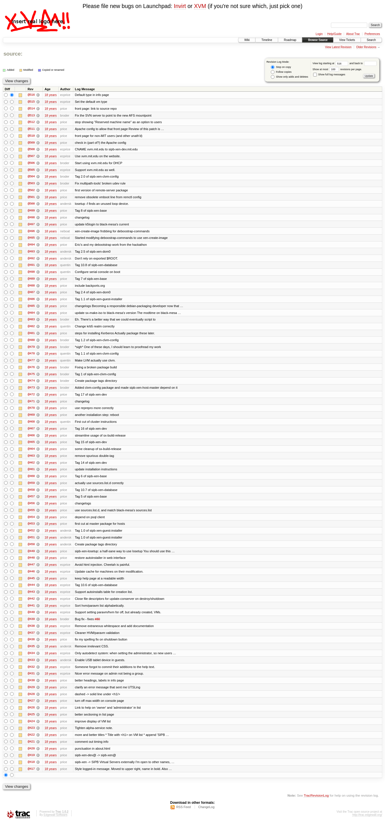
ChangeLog (206, 813)
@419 (31, 761)
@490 (31, 273)
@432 (31, 672)
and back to (363, 63)
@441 (31, 610)
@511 (31, 129)
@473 (31, 390)
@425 (31, 720)
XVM (200, 6)
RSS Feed (183, 813)
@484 (31, 315)
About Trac (353, 34)
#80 (97, 624)
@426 (31, 713)
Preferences (372, 34)
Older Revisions (366, 47)
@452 (31, 535)
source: (12, 54)
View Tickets (347, 40)
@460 (31, 480)
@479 (31, 349)
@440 (31, 617)
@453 (31, 528)
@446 (31, 576)
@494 (31, 246)
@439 (31, 624)
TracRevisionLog (316, 802)
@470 (31, 411)
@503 (31, 184)
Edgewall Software (55, 821)
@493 (31, 253)
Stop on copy (281, 67)
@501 (31, 198)
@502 (31, 191)
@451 (31, 541)
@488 (31, 287)
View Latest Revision (338, 47)
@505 (31, 170)
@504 (31, 177)
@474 (31, 383)
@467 (31, 431)
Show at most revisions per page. (337, 69)
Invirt (180, 6)
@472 (31, 397)
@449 (31, 555)
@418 (31, 768)
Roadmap (290, 40)
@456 (31, 507)
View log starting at (331, 63)
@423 (31, 734)
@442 (31, 603)
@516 (31, 95)
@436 (31, 645)
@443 (31, 596)
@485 (31, 308)
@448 (31, 562)
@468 (31, 425)
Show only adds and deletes (289, 77)
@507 (31, 156)
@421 (31, 748)
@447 (31, 569)
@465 (31, 445)
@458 (31, 493)
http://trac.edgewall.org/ (367, 821)
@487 (31, 294)
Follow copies (281, 72)
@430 (31, 686)
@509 (31, 143)
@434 (31, 658)
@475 (31, 376)
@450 (31, 548)
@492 (31, 260)
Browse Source (317, 40)
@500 (31, 205)
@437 (31, 638)
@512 (31, 122)
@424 (31, 727)
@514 (31, 108)
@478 (31, 356)
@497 (31, 225)
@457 (31, 500)
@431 (31, 679)
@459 (31, 486)
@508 (31, 150)
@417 (31, 775)
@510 (31, 136)
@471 (31, 404)
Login (319, 34)
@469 (31, 418)
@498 (31, 218)
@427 (31, 706)
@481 (31, 335)
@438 (31, 631)
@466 (31, 438)
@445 (31, 583)
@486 (31, 301)
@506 (31, 163)
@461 (31, 473)
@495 (31, 239)
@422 (31, 741)
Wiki (247, 40)
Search (371, 40)
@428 (31, 700)
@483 (31, 321)
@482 (31, 328)
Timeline (266, 40)
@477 (31, 363)
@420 (31, 755)
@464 (31, 452)
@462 (31, 466)
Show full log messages (329, 74)
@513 (31, 115)
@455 (31, 514)
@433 (31, 665)
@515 (31, 101)
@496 (31, 232)
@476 (31, 370)
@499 (31, 211)
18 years (51, 95)
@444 (31, 590)
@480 (31, 342)
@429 (31, 693)
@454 (31, 521)
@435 (31, 651)
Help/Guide (334, 34)
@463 (31, 459)
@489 (31, 280)
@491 (31, 266)
